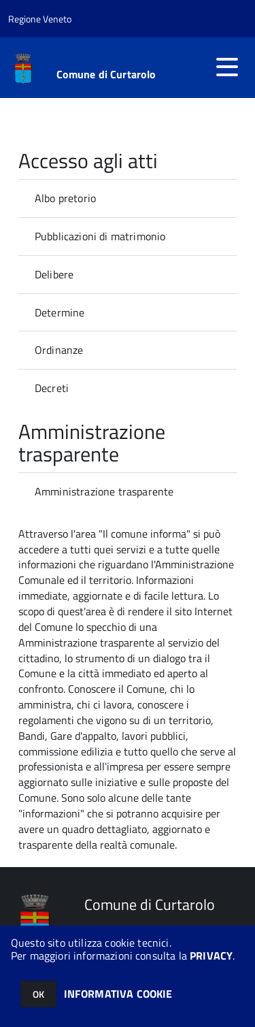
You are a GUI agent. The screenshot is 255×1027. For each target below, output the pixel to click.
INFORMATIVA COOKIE (118, 993)
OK (38, 994)
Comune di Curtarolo (106, 74)
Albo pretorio (65, 198)
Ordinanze (59, 350)
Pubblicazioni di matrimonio (100, 236)
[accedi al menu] (227, 67)
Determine (59, 312)
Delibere (54, 274)
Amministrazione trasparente (104, 491)
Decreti (52, 388)
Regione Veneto (39, 19)
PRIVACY (211, 955)
